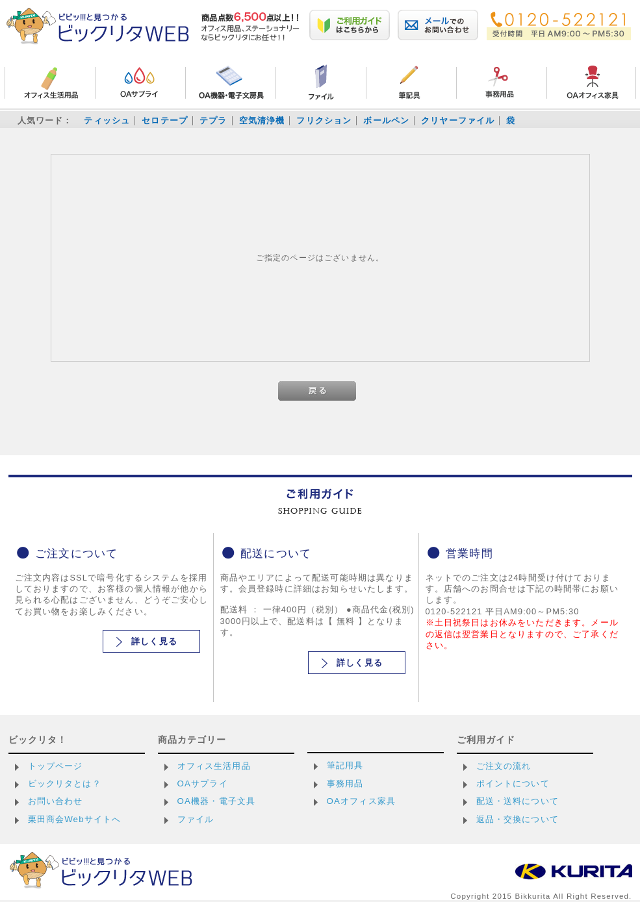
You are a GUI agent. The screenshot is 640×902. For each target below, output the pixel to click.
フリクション (324, 120)
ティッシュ (107, 120)
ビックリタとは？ (64, 783)
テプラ (213, 120)
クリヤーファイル (457, 120)
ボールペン (386, 120)
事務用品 (345, 783)
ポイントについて (513, 783)
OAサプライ (202, 783)
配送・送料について (517, 801)
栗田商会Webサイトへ (75, 819)
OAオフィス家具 (361, 801)
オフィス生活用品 (214, 766)
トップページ (55, 766)
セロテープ (165, 120)
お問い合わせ (55, 801)
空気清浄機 (262, 120)
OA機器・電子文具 (216, 801)
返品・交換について (517, 819)
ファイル (195, 819)
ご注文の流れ (503, 766)
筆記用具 (345, 765)
